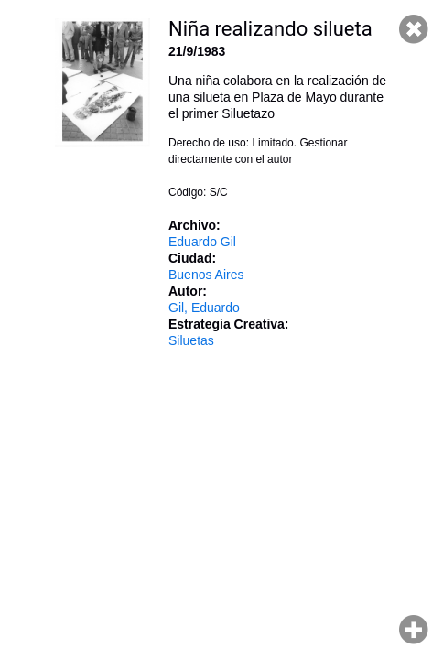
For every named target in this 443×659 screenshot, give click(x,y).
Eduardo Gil (202, 241)
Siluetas (191, 340)
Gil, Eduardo (204, 307)
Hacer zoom (414, 630)
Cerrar (414, 29)
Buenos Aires (206, 274)
